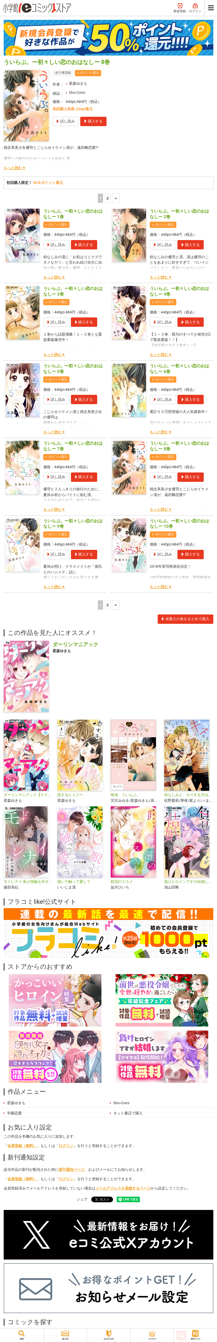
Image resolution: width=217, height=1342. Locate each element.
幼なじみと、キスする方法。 (188, 795)
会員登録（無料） (22, 1146)
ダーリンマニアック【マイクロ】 (28, 795)
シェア (82, 1199)
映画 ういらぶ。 (125, 795)
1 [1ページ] (100, 198)
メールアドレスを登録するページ (123, 1188)
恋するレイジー (70, 795)
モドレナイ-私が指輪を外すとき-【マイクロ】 (28, 881)
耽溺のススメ (122, 881)
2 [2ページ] (108, 198)
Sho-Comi (77, 92)
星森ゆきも (78, 83)
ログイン (195, 8)
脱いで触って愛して (73, 881)
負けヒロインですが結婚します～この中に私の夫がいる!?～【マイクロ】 (188, 881)
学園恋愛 (14, 1113)
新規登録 (179, 8)
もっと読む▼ (15, 168)
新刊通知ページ (71, 1169)
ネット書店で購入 (128, 1113)
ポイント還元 (89, 73)
